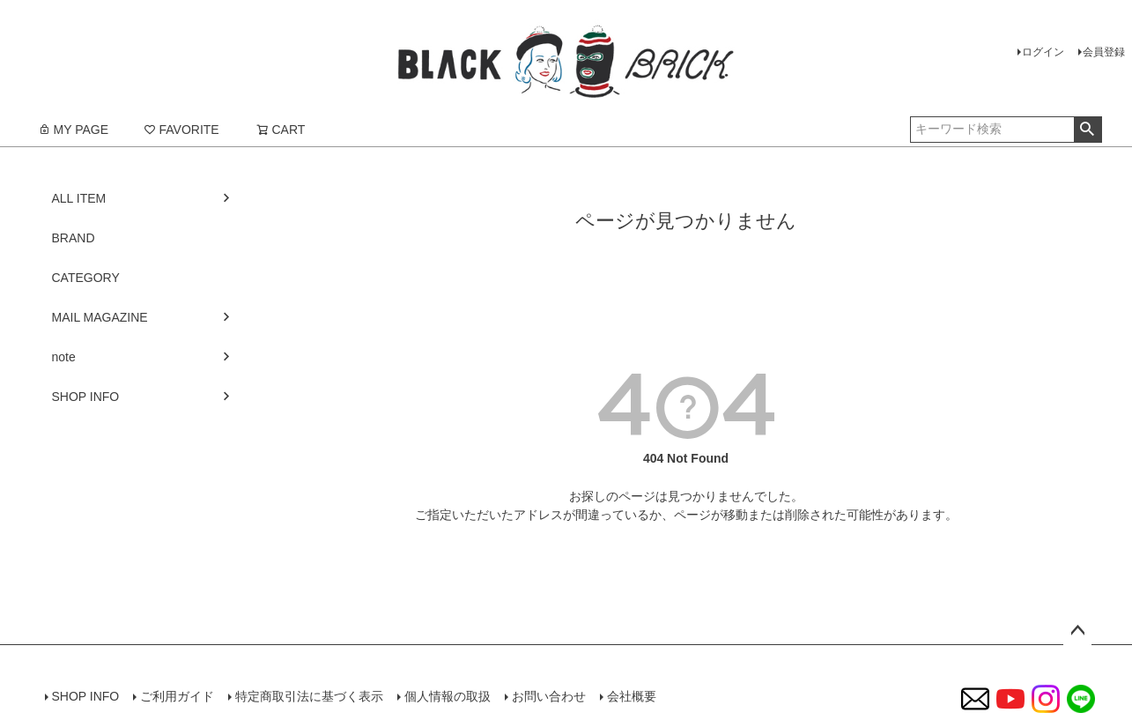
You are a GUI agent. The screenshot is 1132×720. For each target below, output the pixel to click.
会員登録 (1104, 52)
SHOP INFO (86, 397)
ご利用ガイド (177, 696)
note (64, 357)
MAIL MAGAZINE (100, 317)
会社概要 (631, 696)
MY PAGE (73, 129)
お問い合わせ (549, 696)
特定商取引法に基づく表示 (309, 696)
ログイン (1043, 52)
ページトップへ (1077, 631)
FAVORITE (181, 129)
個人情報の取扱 (447, 696)
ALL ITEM (79, 198)
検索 (1087, 129)
